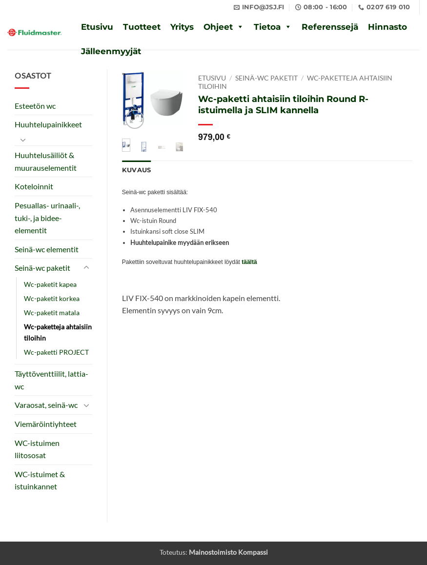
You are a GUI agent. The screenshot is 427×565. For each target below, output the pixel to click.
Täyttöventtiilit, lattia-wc (51, 380)
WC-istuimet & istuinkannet (40, 480)
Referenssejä (330, 27)
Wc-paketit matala (52, 312)
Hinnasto (387, 27)
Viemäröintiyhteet (46, 423)
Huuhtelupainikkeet (48, 124)
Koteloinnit (34, 186)
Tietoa (267, 27)
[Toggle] (23, 139)
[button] (134, 119)
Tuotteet (142, 27)
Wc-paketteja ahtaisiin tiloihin (58, 332)
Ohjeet (218, 27)
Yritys (182, 27)
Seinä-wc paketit (42, 267)
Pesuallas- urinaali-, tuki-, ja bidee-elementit (47, 218)
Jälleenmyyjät (111, 51)
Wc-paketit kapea (50, 284)
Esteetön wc (35, 105)
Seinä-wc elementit (47, 249)
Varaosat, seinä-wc (46, 404)
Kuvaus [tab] (136, 170)
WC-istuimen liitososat (37, 449)
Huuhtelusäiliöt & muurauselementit (46, 161)
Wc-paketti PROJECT (56, 352)
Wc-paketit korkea (52, 298)
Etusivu (97, 27)
